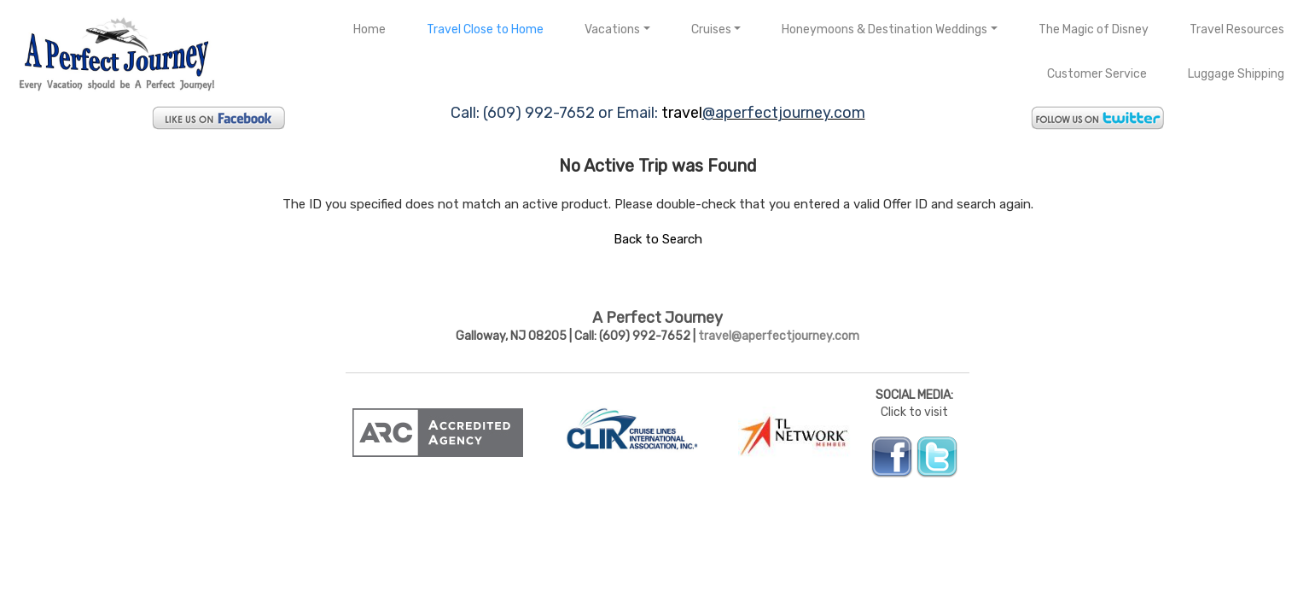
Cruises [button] (711, 29)
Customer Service (1097, 74)
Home (369, 29)
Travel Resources (1237, 29)
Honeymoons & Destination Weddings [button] (884, 29)
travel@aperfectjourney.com (778, 336)
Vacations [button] (612, 29)
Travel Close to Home (485, 29)
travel (681, 112)
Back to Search (658, 239)
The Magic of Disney (1094, 29)
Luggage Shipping (1236, 74)
